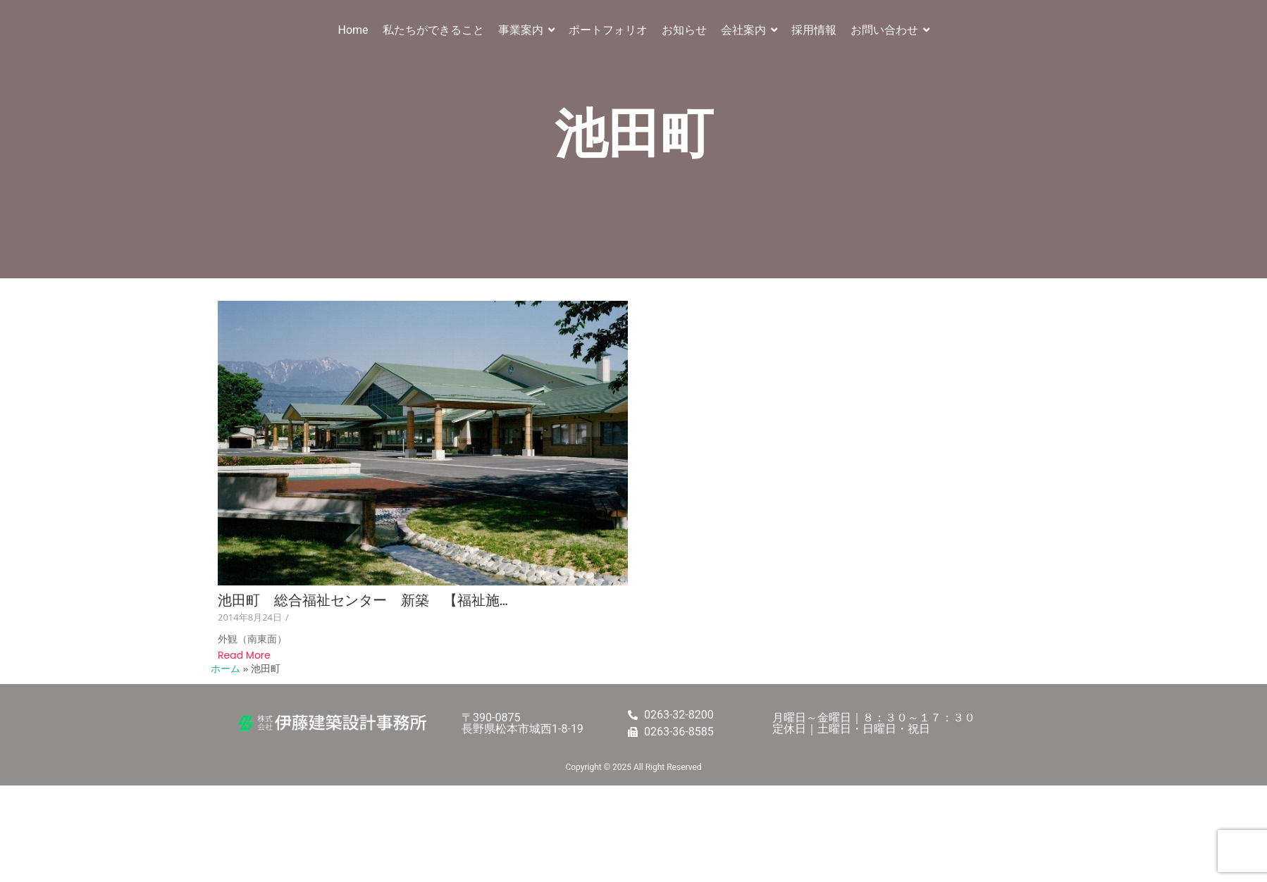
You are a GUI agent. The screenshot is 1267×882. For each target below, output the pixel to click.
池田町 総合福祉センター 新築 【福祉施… (363, 600)
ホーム (225, 669)
